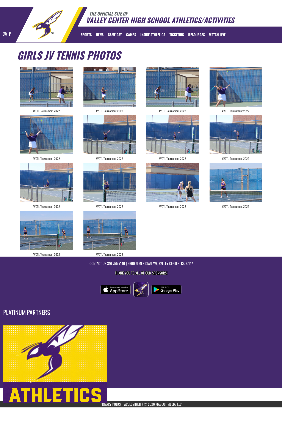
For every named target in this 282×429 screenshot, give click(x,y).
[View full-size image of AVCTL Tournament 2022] (46, 87)
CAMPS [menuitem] (131, 34)
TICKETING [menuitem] (176, 34)
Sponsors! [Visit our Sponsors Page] (159, 273)
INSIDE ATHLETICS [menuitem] (152, 34)
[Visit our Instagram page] (5, 34)
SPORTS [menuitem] (86, 34)
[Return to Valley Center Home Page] (47, 24)
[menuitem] (100, 35)
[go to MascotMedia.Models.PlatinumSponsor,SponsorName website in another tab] (141, 364)
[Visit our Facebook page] (9, 34)
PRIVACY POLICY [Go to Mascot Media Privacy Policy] (111, 404)
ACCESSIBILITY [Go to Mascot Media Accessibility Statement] (133, 404)
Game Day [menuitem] (115, 34)
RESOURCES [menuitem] (196, 34)
